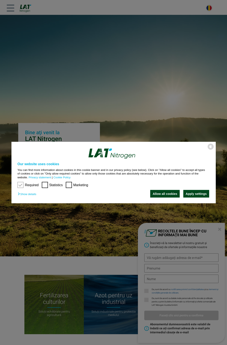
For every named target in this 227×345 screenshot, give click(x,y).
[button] (28, 194)
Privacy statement (40, 177)
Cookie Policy (62, 177)
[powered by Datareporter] (210, 149)
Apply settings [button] (196, 194)
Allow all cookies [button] (165, 194)
